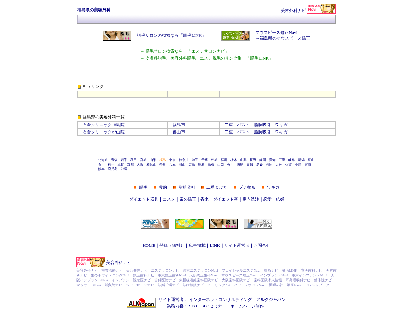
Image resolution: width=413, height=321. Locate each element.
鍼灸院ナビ (113, 285)
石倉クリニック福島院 (104, 124)
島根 (211, 164)
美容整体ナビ (136, 270)
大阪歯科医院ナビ (236, 280)
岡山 (182, 164)
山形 (153, 160)
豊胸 (163, 187)
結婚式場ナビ (168, 285)
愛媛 (259, 164)
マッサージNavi (88, 285)
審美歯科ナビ (311, 270)
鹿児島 (112, 169)
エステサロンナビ (165, 270)
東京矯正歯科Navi (172, 275)
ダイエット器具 (143, 199)
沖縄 (124, 169)
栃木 (233, 160)
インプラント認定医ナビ (131, 280)
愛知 (272, 160)
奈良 (162, 164)
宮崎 (308, 164)
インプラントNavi (274, 275)
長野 (253, 160)
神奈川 (183, 160)
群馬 (224, 160)
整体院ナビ (323, 280)
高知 (250, 164)
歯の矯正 (187, 199)
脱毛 (143, 187)
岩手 (124, 160)
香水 (204, 199)
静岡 (262, 160)
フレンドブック (317, 285)
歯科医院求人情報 (268, 280)
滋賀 (120, 164)
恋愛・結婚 (273, 199)
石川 (101, 164)
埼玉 (195, 160)
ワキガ (281, 124)
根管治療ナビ (112, 270)
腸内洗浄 (250, 199)
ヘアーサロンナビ (140, 285)
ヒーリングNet (218, 285)
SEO (193, 306)
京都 (130, 164)
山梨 (243, 160)
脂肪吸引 (262, 124)
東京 (172, 160)
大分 (279, 164)
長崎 (298, 164)
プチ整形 (247, 187)
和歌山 (151, 164)
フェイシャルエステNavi (241, 270)
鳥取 (201, 164)
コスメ (169, 199)
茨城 (214, 160)
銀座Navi (294, 285)
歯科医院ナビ (165, 280)
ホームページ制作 (247, 306)
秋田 (133, 160)
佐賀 (288, 164)
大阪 (140, 164)
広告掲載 (197, 245)
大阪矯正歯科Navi (203, 275)
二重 (229, 124)
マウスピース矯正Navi (276, 32)
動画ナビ (271, 270)
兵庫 (172, 164)
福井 (111, 164)
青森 (114, 160)
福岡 (269, 164)
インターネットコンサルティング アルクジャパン (237, 299)
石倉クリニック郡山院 (104, 131)
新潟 (301, 160)
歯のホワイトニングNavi (110, 275)
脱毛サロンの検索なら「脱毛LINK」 (171, 35)
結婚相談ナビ (193, 285)
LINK (215, 245)
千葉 (204, 160)
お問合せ (262, 245)
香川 (230, 164)
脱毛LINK (289, 270)
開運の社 (276, 285)
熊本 (101, 169)
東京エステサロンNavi (200, 270)
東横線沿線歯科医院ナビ (198, 280)
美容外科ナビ (118, 262)
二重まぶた (216, 187)
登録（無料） (172, 245)
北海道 (103, 160)
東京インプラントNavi (309, 275)
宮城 (143, 160)
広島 (191, 164)
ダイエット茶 (225, 199)
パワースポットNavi (250, 285)
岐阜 (291, 160)
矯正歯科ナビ (143, 275)
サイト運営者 (236, 245)
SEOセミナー (213, 306)
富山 (311, 160)
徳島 (240, 164)
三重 (282, 160)
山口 (220, 164)
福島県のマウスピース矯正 (285, 38)
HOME (149, 245)
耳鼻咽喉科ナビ (298, 280)
